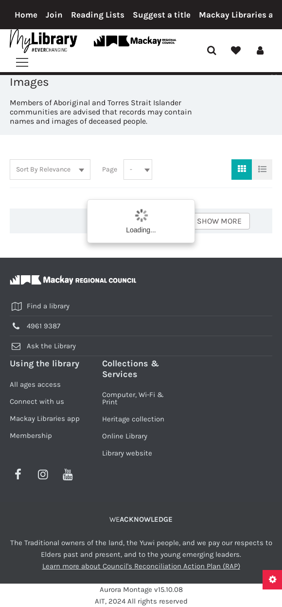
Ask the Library (51, 345)
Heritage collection (133, 419)
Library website (127, 453)
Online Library (124, 436)
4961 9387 (43, 326)
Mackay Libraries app (45, 418)
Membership (31, 435)
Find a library (48, 306)
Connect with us (37, 401)
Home (26, 14)
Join (54, 14)
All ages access (35, 384)
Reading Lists (97, 14)
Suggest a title (162, 14)
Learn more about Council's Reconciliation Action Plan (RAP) (141, 566)
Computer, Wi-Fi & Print (133, 398)
